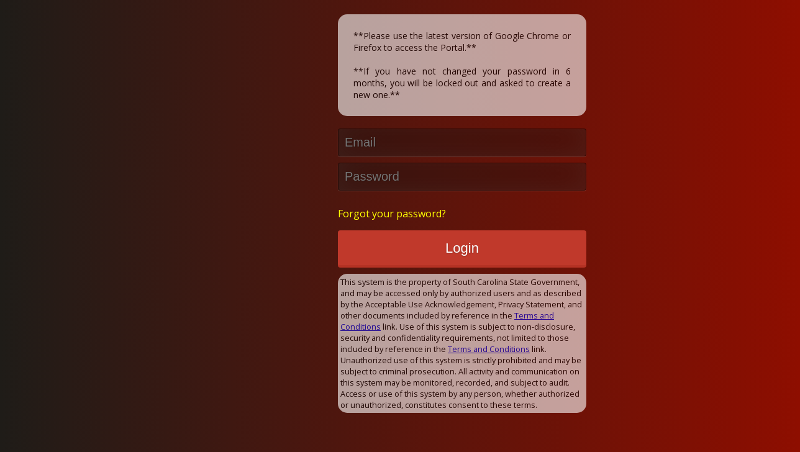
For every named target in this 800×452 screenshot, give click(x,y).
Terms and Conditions (489, 349)
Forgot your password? (392, 213)
